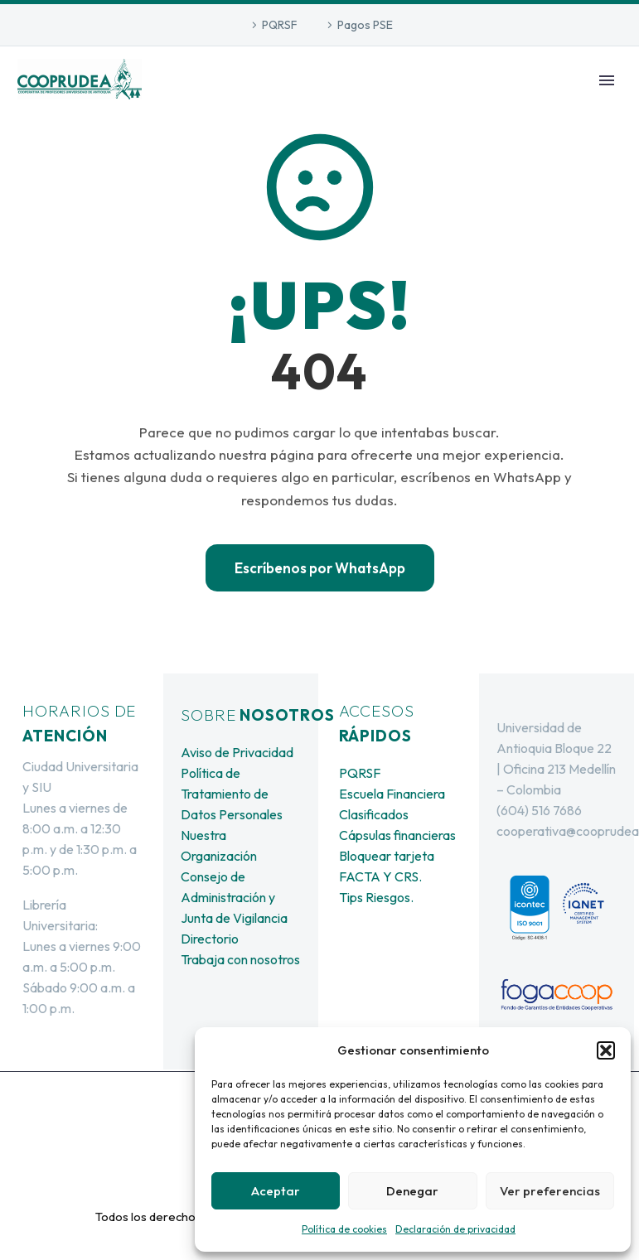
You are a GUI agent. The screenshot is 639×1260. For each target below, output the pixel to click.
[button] (606, 1050)
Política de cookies (344, 1229)
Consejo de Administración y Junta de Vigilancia (234, 897)
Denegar (412, 1191)
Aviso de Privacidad (237, 752)
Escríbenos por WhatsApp (320, 568)
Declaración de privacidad (455, 1229)
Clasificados (374, 814)
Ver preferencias (550, 1191)
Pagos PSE (365, 24)
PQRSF (280, 24)
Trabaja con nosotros (240, 959)
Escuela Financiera (392, 793)
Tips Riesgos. (376, 897)
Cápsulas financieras (397, 835)
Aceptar (275, 1191)
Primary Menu (606, 80)
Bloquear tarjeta (386, 855)
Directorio (210, 938)
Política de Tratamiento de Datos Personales (232, 794)
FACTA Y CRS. (380, 876)
